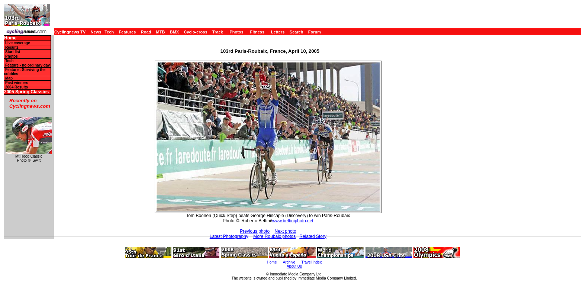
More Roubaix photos (274, 236)
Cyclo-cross (195, 32)
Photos (236, 32)
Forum (314, 32)
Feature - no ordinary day (27, 65)
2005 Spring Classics (26, 92)
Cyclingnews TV (70, 32)
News (96, 32)
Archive (289, 262)
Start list (12, 52)
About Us (294, 266)
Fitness (257, 32)
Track (217, 32)
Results (12, 47)
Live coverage (17, 43)
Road (146, 32)
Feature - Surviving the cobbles (24, 72)
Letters (278, 32)
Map (9, 78)
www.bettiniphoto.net (292, 220)
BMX (174, 32)
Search (296, 32)
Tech (109, 32)
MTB (160, 32)
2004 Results (16, 87)
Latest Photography (229, 236)
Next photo (285, 231)
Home (10, 38)
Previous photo (255, 231)
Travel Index (312, 262)
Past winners (16, 83)
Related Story (312, 236)
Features (127, 32)
